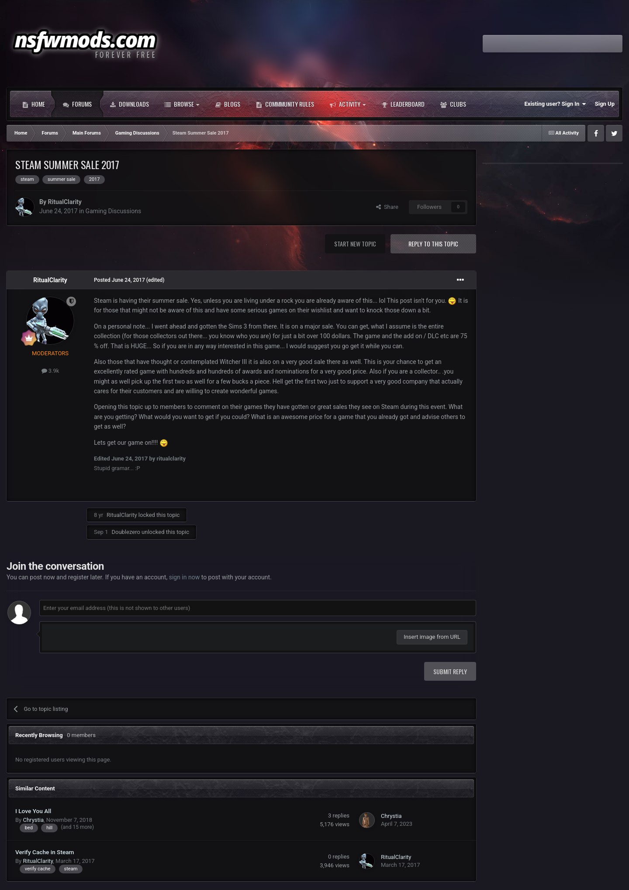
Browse (182, 104)
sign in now (184, 577)
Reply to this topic (433, 243)
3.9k (50, 370)
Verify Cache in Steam (44, 851)
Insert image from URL (432, 637)
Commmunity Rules (285, 104)
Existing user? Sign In (555, 104)
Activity (347, 104)
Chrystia (33, 820)
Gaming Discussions (114, 211)
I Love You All (33, 810)
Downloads (129, 104)
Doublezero (125, 532)
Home (33, 104)
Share (387, 207)
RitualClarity (64, 201)
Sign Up (605, 103)
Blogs (227, 104)
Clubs (453, 104)
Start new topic (355, 243)
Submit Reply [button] (450, 671)
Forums (77, 104)
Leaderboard (402, 104)
